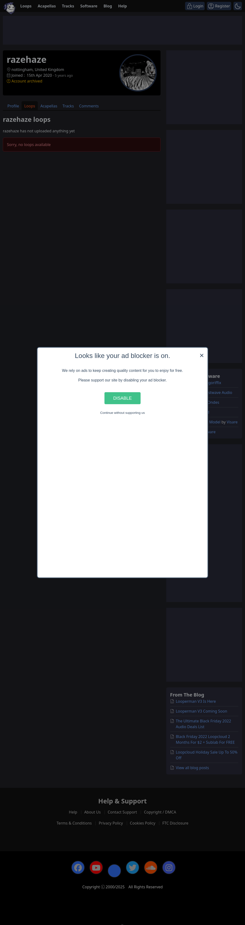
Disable (122, 398)
